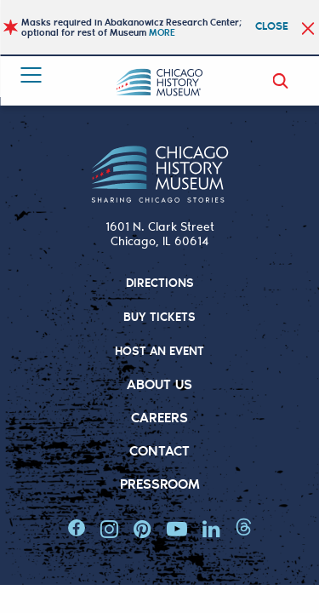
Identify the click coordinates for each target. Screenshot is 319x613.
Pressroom (160, 483)
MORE (162, 32)
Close (271, 25)
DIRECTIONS (160, 282)
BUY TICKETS (160, 316)
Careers (159, 417)
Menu (26, 77)
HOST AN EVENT (159, 350)
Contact (159, 450)
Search (283, 81)
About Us (159, 383)
